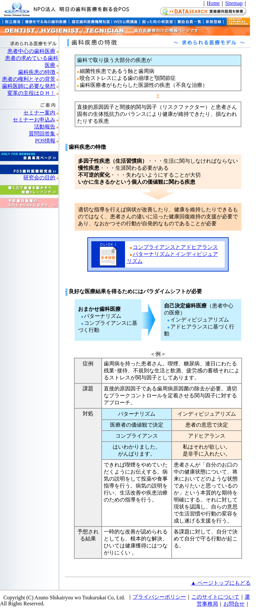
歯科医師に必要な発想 (28, 86)
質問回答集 (42, 133)
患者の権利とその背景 (28, 79)
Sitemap (233, 3)
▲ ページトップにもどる (221, 583)
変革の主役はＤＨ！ (31, 93)
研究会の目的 (39, 177)
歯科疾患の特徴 (36, 72)
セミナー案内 (39, 112)
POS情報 (45, 140)
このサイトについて (215, 597)
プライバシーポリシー (159, 597)
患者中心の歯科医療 (31, 51)
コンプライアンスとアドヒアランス (175, 247)
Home (213, 3)
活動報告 (44, 126)
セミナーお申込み (34, 119)
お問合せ (234, 604)
